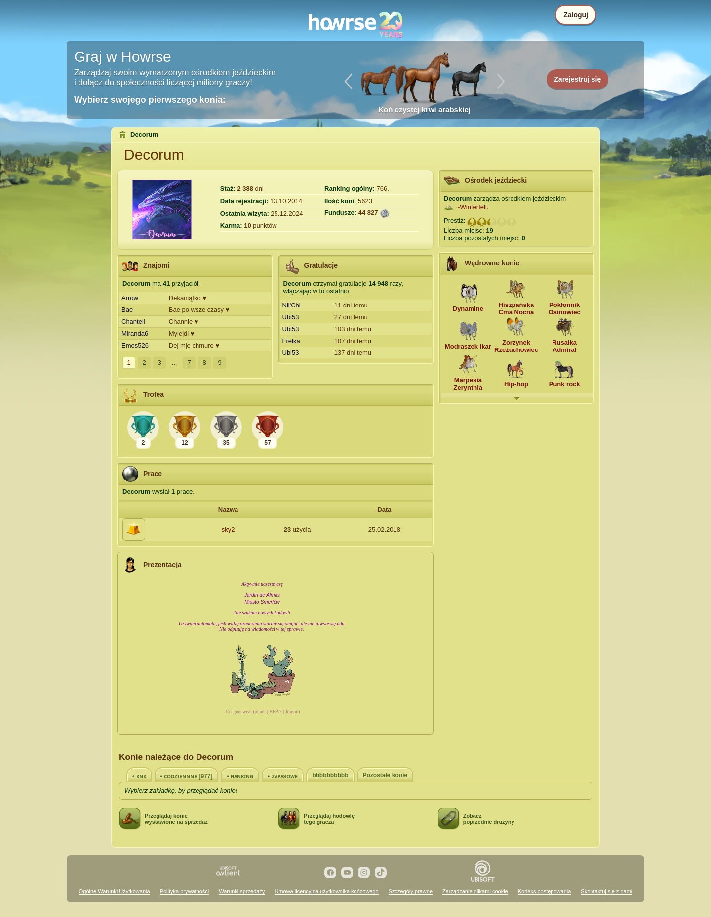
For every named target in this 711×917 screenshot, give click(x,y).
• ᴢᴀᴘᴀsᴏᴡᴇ (283, 776)
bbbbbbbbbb (330, 775)
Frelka (291, 341)
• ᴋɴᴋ (139, 776)
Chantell (133, 321)
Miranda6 (134, 333)
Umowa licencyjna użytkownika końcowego (326, 891)
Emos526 (135, 345)
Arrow (129, 298)
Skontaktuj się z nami (606, 891)
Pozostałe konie (385, 775)
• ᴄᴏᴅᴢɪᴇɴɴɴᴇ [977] (186, 776)
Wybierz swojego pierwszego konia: (150, 100)
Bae (127, 309)
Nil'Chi (291, 305)
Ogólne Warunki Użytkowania (114, 891)
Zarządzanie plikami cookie (475, 891)
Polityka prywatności (184, 891)
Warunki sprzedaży (242, 891)
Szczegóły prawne (411, 891)
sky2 (228, 529)
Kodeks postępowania (544, 891)
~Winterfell (471, 207)
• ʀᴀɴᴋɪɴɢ (240, 776)
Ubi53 (290, 317)
